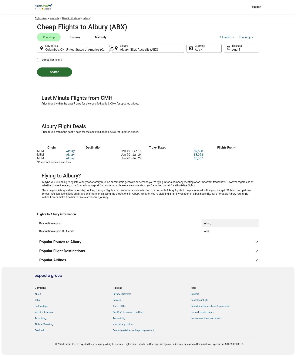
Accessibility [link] (119, 318)
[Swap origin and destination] (111, 48)
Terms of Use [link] (119, 306)
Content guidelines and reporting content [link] (133, 330)
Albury (70, 151)
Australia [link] (54, 18)
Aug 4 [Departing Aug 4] (199, 49)
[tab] (49, 37)
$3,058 (198, 154)
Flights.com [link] (41, 18)
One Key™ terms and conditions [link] (128, 312)
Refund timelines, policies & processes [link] (210, 306)
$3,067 (198, 158)
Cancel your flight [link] (199, 300)
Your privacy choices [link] (123, 324)
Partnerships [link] (41, 306)
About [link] (38, 294)
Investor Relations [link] (44, 312)
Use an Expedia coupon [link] (202, 312)
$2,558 (198, 151)
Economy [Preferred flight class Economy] (246, 37)
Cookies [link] (117, 300)
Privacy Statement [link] (122, 294)
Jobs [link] (37, 300)
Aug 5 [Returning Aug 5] (236, 49)
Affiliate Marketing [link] (44, 324)
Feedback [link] (40, 330)
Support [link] (195, 294)
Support (256, 6)
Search (54, 72)
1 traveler (227, 37)
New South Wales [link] (71, 18)
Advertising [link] (40, 318)
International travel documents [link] (206, 318)
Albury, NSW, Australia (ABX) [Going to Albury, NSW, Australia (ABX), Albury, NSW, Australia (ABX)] (139, 49)
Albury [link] (86, 18)
